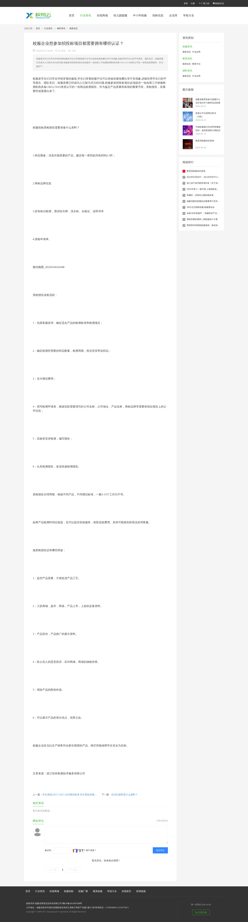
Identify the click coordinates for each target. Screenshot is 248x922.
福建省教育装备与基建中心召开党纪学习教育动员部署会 (207, 101)
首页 (71, 15)
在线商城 (102, 15)
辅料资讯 (61, 28)
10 (184, 225)
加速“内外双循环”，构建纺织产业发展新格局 (207, 213)
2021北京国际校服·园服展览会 (201, 207)
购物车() (218, 3)
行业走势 (196, 52)
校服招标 (69, 891)
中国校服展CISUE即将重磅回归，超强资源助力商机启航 (207, 129)
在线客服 (201, 912)
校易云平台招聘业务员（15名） (205, 115)
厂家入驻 (204, 3)
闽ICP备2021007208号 (72, 903)
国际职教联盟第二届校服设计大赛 (202, 219)
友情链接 (141, 891)
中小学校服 (140, 15)
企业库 (173, 15)
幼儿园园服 (120, 15)
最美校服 (97, 891)
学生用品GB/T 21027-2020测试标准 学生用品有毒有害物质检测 (75, 794)
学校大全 (188, 15)
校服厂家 (83, 891)
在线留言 (126, 891)
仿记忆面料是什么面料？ (124, 794)
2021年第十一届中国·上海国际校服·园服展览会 (208, 189)
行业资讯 (85, 15)
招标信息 (157, 15)
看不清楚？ (84, 850)
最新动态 (73, 28)
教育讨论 (196, 64)
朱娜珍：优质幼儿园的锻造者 (200, 195)
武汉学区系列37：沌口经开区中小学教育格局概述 (209, 177)
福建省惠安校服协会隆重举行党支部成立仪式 (207, 201)
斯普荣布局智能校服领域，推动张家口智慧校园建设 (210, 225)
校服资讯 (187, 46)
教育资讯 (187, 58)
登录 (186, 3)
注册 (193, 3)
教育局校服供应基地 (204, 141)
